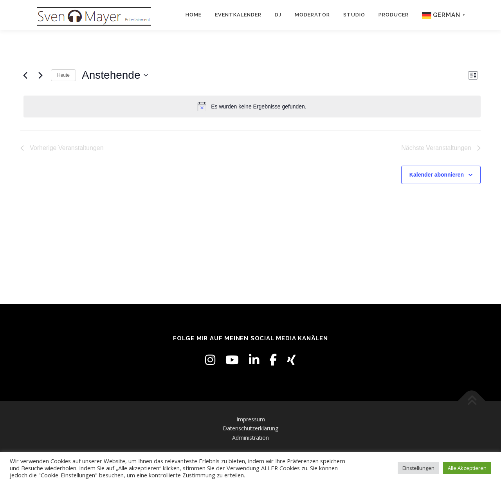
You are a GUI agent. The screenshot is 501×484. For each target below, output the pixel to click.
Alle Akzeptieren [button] (467, 467)
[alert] (252, 106)
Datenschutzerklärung (250, 428)
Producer (393, 15)
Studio (354, 15)
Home (194, 15)
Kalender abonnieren (436, 175)
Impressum (250, 419)
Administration (250, 437)
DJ (278, 15)
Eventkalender (238, 15)
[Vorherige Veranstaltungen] (25, 75)
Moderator (312, 15)
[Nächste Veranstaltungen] (40, 75)
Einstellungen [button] (418, 467)
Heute (63, 75)
